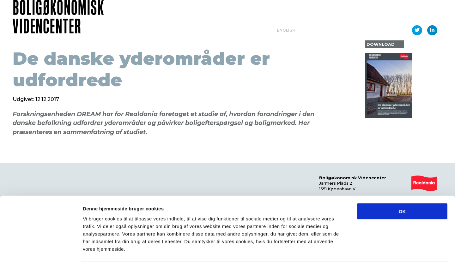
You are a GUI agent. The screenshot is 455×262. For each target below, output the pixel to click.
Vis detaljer (328, 249)
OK (402, 186)
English (286, 30)
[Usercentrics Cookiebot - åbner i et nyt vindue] (41, 249)
